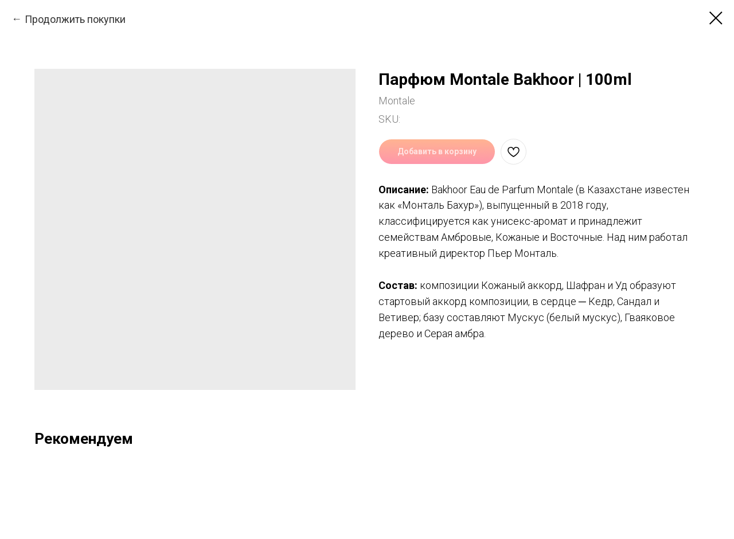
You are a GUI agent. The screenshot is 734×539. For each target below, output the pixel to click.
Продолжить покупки (75, 19)
